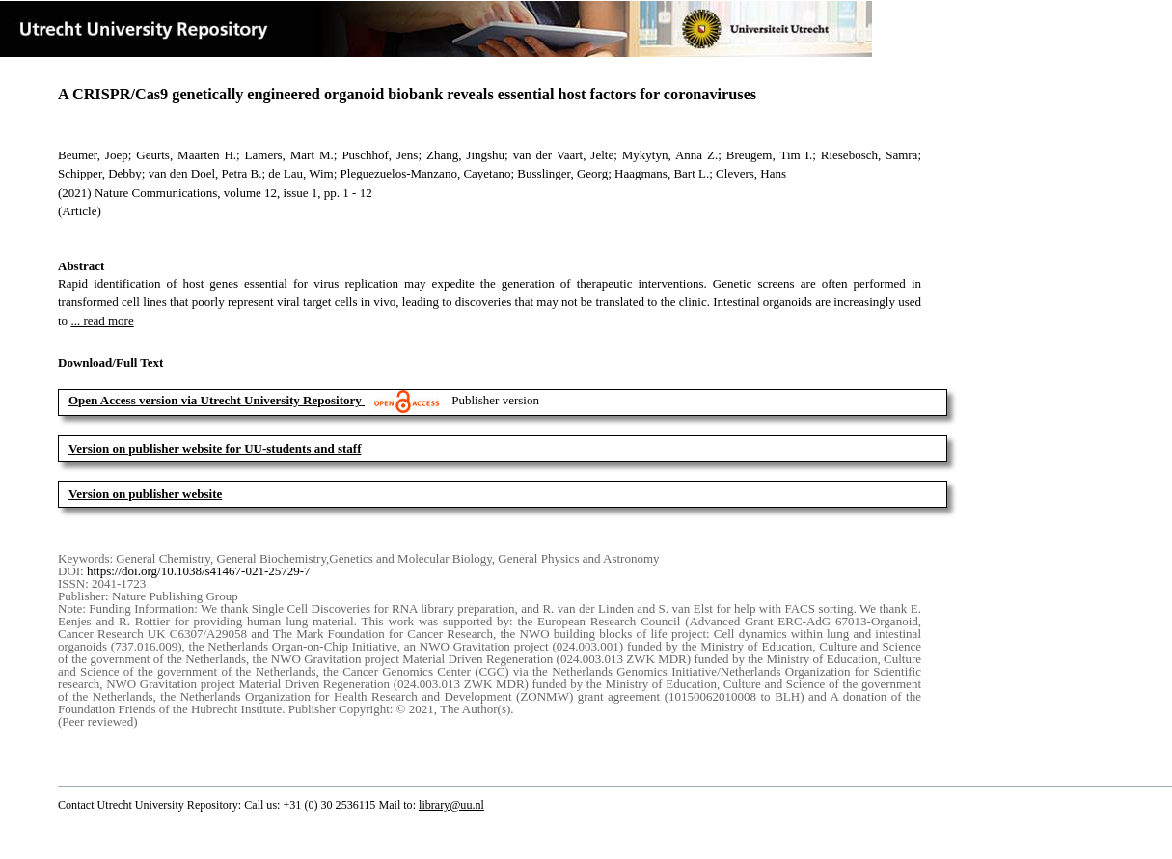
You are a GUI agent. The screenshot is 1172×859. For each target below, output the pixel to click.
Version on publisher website (145, 493)
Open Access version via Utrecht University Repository (215, 400)
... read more (101, 321)
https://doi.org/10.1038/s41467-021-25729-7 (199, 571)
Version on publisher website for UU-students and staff (215, 448)
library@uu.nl (451, 805)
